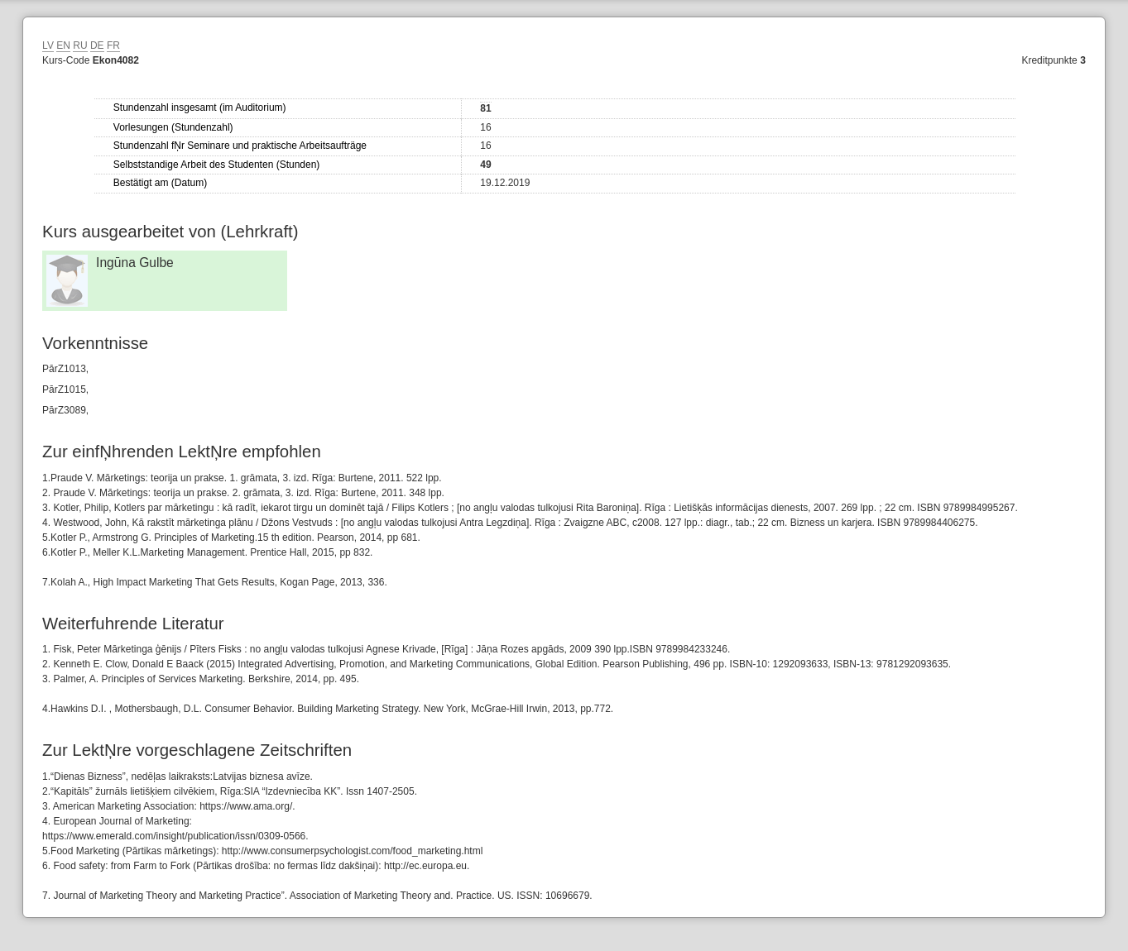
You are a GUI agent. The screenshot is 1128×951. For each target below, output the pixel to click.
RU (80, 45)
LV (48, 45)
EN (63, 45)
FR (113, 45)
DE (97, 45)
